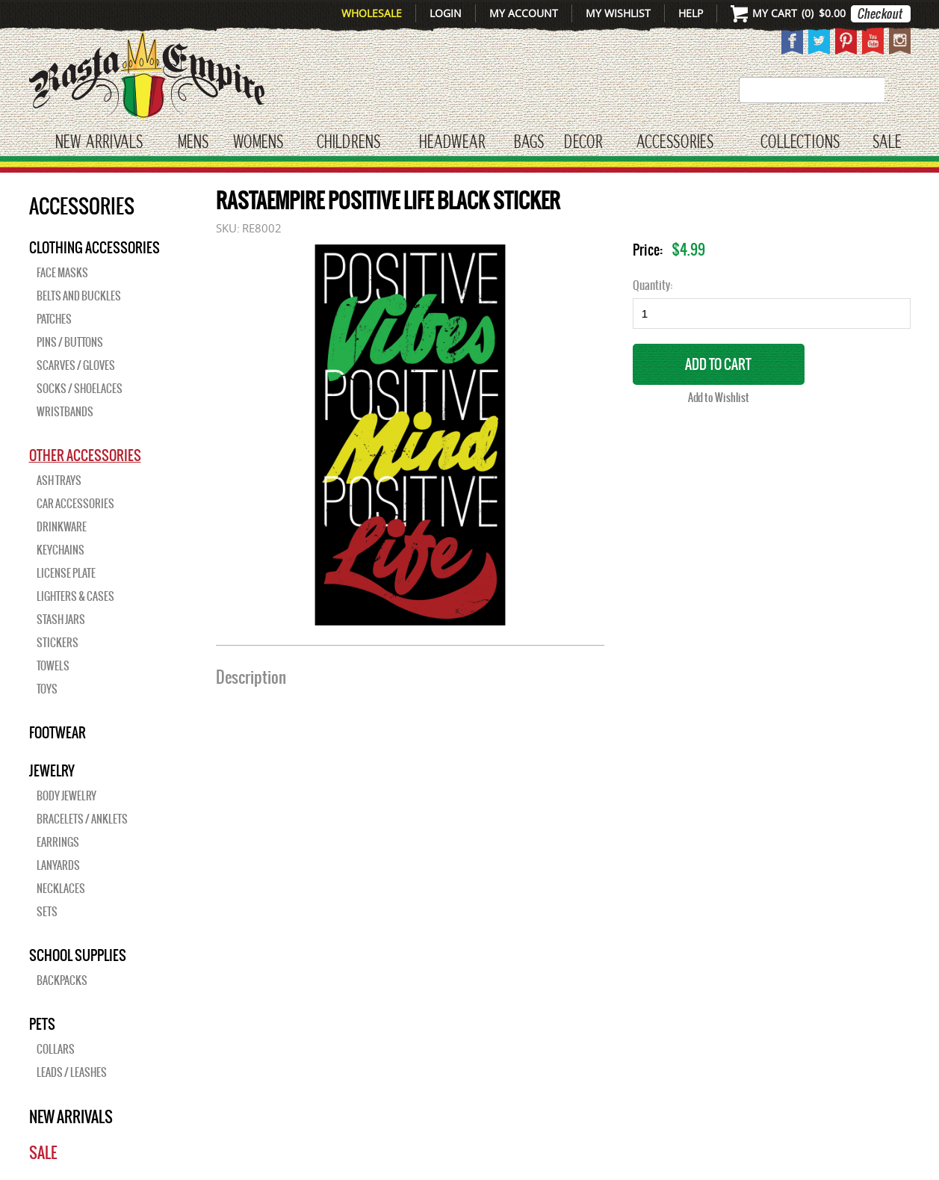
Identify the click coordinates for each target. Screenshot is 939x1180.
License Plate (66, 573)
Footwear (57, 732)
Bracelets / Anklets (82, 819)
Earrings (58, 842)
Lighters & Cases (75, 596)
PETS (42, 1024)
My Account (523, 13)
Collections (800, 143)
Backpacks (62, 980)
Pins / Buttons (70, 342)
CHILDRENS (348, 143)
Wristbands (65, 412)
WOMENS (258, 143)
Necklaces (61, 888)
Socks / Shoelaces (80, 388)
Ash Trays (59, 480)
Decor (583, 143)
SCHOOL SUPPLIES (77, 955)
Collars (56, 1049)
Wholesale (371, 13)
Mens (193, 143)
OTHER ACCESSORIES (85, 455)
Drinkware (62, 527)
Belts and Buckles (79, 296)
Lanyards (58, 865)
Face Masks (62, 273)
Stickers (57, 642)
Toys (47, 689)
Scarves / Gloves (76, 365)
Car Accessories (75, 503)
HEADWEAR (452, 143)
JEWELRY (52, 770)
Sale (887, 143)
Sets (47, 911)
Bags (529, 143)
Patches (54, 319)
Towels (53, 666)
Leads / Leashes (72, 1072)
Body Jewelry (66, 796)
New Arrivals (99, 143)
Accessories (674, 143)
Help (690, 13)
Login (446, 13)
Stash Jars (61, 619)
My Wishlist (618, 13)
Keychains (60, 550)
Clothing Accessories (94, 247)
